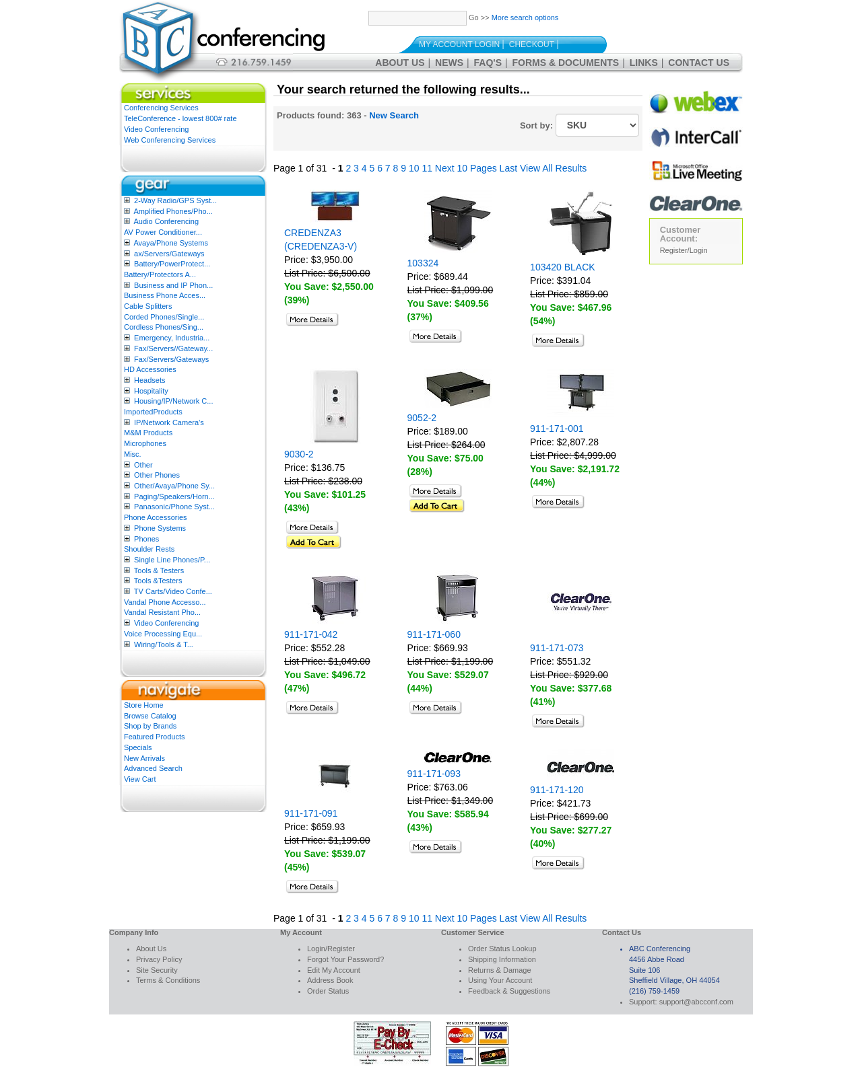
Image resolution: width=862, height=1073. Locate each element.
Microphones (145, 443)
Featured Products (154, 737)
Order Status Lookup (502, 949)
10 (414, 168)
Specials (138, 747)
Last (508, 168)
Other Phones (157, 475)
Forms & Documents (566, 62)
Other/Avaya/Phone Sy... (174, 486)
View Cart (140, 779)
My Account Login (459, 44)
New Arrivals (144, 758)
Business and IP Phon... (173, 285)
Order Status (328, 991)
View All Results (553, 168)
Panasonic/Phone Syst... (174, 507)
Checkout (531, 44)
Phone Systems (160, 528)
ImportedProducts (153, 412)
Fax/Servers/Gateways (171, 359)
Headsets (149, 380)
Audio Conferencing (166, 221)
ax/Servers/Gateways (169, 254)
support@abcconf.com (696, 1002)
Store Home (144, 705)
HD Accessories (150, 369)
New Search (394, 115)
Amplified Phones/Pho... (172, 211)
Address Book (330, 980)
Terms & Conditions (168, 980)
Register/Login (684, 250)
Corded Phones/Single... (164, 317)
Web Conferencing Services (170, 140)
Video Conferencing (156, 129)
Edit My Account (333, 970)
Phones (146, 539)
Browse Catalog (150, 716)
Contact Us (698, 62)
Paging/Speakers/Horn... (174, 496)
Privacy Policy (159, 959)
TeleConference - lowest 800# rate (180, 118)
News (449, 62)
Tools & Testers (159, 570)
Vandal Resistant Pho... (162, 612)
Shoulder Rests (149, 549)
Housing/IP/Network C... (173, 401)
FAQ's (488, 62)
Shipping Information (502, 959)
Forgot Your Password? (345, 959)
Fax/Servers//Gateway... (173, 348)
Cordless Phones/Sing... (163, 327)
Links (644, 62)
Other (143, 465)
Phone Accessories (155, 517)
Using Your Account (500, 980)
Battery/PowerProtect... (172, 264)
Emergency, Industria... (171, 338)
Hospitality (151, 391)
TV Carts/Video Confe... (173, 591)
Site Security (157, 970)
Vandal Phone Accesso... (165, 602)
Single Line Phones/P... (172, 560)
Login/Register (331, 949)
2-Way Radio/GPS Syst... (175, 200)
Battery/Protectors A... (160, 274)
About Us (399, 62)
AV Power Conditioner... (163, 232)
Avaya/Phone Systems (170, 243)
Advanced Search (153, 768)
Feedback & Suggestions (509, 991)
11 (427, 168)
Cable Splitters (148, 306)
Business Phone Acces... (164, 295)
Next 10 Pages (466, 168)
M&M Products (148, 433)
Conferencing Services (161, 108)
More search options (525, 17)
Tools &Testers (158, 581)
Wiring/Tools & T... (163, 644)
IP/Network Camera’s (169, 422)
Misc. (132, 454)
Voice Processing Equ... (163, 634)
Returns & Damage (499, 970)
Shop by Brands (150, 726)
